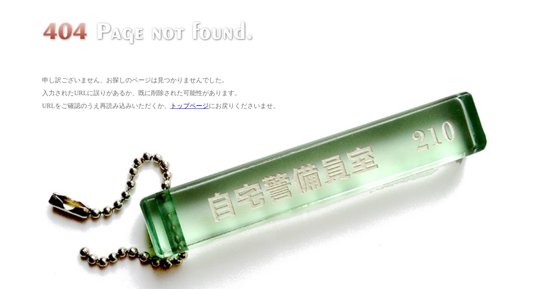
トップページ (189, 105)
